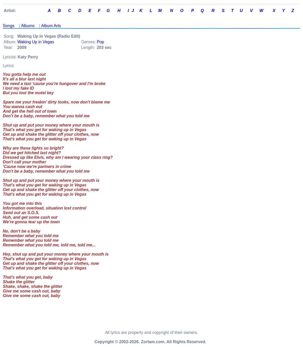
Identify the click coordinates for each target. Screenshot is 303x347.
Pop (100, 42)
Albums (28, 26)
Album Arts (51, 26)
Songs (8, 26)
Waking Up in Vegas (35, 42)
